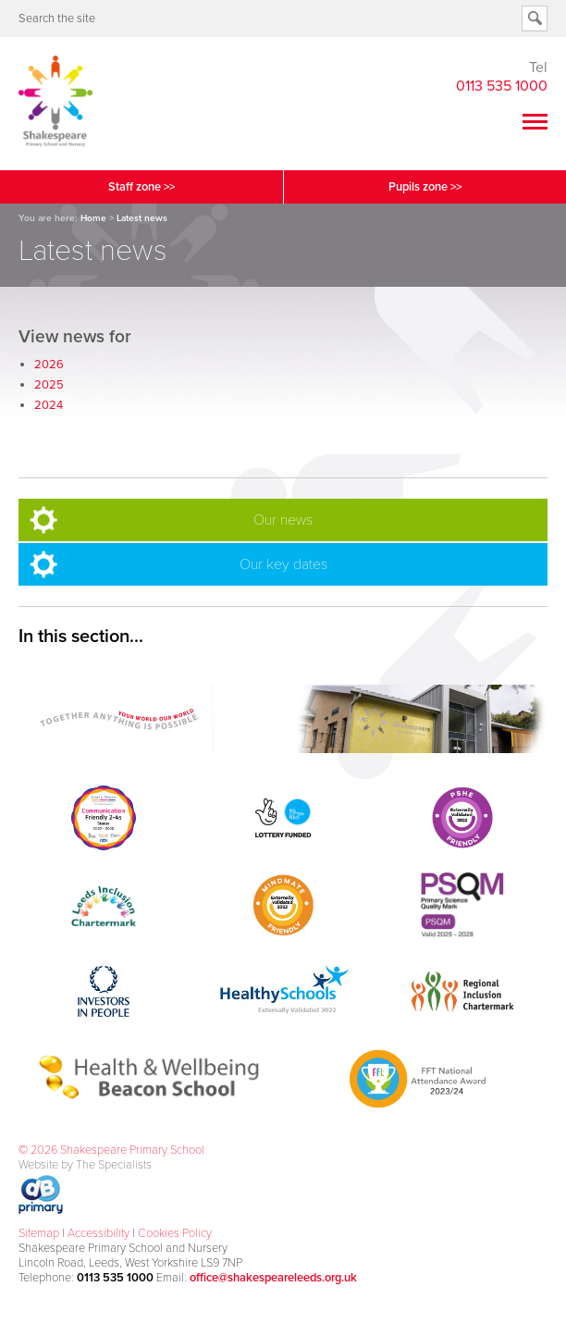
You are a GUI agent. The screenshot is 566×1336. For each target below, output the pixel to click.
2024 (48, 405)
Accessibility (98, 1233)
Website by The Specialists (85, 1164)
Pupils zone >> (424, 186)
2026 (49, 364)
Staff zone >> (141, 186)
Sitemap (38, 1233)
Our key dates (283, 564)
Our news (283, 520)
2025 (49, 384)
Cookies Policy (175, 1233)
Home (93, 218)
